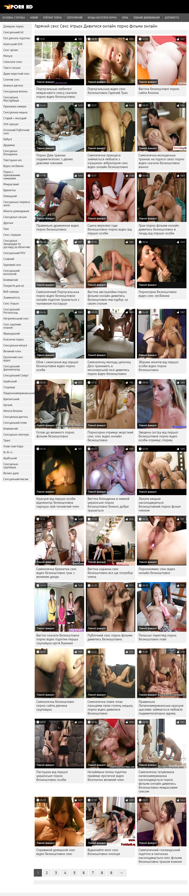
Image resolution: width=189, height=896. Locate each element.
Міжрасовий (11, 184)
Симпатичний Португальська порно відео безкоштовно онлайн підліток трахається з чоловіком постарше (57, 297)
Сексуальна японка (15, 91)
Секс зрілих (10, 50)
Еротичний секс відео (13, 359)
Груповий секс (12, 264)
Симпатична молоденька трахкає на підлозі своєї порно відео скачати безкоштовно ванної (161, 161)
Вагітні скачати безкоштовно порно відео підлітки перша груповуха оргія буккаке (57, 639)
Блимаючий (10, 279)
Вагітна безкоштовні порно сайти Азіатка (159, 91)
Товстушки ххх (12, 160)
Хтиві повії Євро (13, 446)
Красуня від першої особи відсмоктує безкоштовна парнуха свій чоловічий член (57, 502)
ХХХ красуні (10, 124)
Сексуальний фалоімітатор (11, 368)
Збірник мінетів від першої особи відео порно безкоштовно (159, 366)
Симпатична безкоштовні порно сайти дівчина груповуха (55, 705)
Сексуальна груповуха (10, 466)
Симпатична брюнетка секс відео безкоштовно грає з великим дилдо (56, 573)
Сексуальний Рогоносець (11, 311)
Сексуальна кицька (15, 112)
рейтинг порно (52, 17)
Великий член (12, 351)
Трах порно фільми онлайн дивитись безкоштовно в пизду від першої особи (159, 229)
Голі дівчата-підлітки (16, 38)
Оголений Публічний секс (16, 132)
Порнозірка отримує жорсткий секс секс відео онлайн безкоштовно (110, 436)
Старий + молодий (14, 118)
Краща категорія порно (102, 17)
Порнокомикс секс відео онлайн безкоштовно (157, 571)
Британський (11, 399)
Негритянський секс (16, 318)
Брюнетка (9, 190)
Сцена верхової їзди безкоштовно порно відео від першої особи (110, 229)
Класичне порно (13, 339)
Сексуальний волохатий (11, 272)
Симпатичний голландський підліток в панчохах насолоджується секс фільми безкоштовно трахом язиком (160, 856)
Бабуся (7, 139)
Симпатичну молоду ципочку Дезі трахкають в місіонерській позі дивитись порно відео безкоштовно (109, 368)
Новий (34, 17)
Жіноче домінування (16, 211)
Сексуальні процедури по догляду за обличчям (16, 244)
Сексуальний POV (14, 253)
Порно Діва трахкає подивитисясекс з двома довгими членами (54, 159)
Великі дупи (11, 473)
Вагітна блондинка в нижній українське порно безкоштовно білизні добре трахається (108, 504)
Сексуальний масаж (15, 479)
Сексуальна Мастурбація (11, 99)
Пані (6, 229)
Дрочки (8, 223)
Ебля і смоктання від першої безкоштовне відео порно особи (57, 366)
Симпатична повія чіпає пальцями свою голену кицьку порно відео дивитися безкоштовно (110, 707)
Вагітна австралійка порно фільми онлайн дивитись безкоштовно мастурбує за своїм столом (108, 297)
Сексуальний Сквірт (15, 375)
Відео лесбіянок (13, 166)
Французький (11, 333)
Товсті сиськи (11, 67)
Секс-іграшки (12, 234)
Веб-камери (11, 291)
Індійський (10, 381)
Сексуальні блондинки (10, 152)
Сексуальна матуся (15, 345)
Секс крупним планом (12, 326)
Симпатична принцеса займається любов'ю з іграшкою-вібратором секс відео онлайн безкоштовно (108, 161)
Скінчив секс (11, 79)
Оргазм (7, 405)
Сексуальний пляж (15, 422)
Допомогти (172, 17)
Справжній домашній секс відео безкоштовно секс (55, 852)
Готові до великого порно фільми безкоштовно (55, 434)
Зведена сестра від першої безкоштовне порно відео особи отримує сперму (158, 436)
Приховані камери (14, 106)
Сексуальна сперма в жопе (16, 203)
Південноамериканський (17, 393)
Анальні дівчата (13, 85)
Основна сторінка (14, 17)
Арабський (10, 458)
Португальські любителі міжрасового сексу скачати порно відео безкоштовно (56, 93)
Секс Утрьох (11, 303)
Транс (6, 440)
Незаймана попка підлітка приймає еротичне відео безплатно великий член (107, 776)
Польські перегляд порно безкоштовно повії (157, 637)
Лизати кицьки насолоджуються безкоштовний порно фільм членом (160, 504)
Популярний (74, 17)
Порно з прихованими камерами (11, 175)
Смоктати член (12, 61)
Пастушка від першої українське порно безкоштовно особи (52, 776)
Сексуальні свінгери (16, 434)
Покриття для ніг (13, 285)
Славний (8, 259)
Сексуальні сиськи (15, 217)
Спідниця (9, 387)
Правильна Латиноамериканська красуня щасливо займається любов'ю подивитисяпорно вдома (161, 707)
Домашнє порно (13, 26)
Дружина (9, 145)
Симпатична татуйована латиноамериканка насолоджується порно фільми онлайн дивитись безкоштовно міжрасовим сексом (158, 781)
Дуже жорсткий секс (16, 73)
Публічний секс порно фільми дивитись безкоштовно (110, 637)
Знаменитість (11, 297)
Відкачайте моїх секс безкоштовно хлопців (104, 852)
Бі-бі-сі (8, 452)
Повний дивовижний (147, 17)
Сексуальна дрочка (15, 416)
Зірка (125, 17)
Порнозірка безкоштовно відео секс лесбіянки (158, 294)
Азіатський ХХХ (12, 44)
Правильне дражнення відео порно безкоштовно (57, 227)
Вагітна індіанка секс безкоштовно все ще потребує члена (110, 573)
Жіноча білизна (12, 411)
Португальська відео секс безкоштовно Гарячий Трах (108, 91)
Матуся (7, 56)
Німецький (10, 196)
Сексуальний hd (13, 32)
